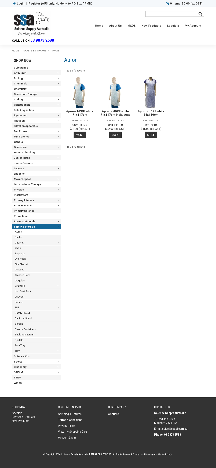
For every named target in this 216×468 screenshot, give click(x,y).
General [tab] (19, 141)
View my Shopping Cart (72, 431)
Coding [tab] (18, 99)
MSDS (132, 25)
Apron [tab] (18, 231)
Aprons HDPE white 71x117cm (79, 113)
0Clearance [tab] (21, 67)
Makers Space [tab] (22, 178)
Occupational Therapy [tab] (27, 184)
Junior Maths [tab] (22, 157)
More (80, 134)
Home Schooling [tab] (24, 152)
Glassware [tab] (20, 147)
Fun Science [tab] (21, 136)
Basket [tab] (19, 237)
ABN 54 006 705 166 (100, 454)
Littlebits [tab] (19, 173)
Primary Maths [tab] (23, 205)
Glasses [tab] (19, 269)
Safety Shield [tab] (22, 312)
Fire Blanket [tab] (21, 264)
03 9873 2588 (42, 40)
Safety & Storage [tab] (24, 226)
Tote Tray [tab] (20, 345)
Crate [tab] (18, 247)
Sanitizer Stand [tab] (23, 318)
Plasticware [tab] (21, 194)
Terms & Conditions (70, 419)
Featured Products (23, 417)
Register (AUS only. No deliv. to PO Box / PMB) (60, 3)
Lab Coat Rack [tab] (23, 291)
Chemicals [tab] (20, 83)
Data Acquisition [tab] (24, 110)
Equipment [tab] (20, 115)
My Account (193, 25)
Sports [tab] (18, 361)
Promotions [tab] (21, 216)
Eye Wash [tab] (20, 258)
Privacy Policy (66, 425)
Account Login (67, 437)
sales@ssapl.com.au (175, 428)
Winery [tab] (18, 382)
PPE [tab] (17, 307)
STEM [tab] (17, 377)
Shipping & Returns (70, 414)
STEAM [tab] (18, 372)
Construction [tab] (22, 104)
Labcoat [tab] (19, 296)
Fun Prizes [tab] (20, 131)
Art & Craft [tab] (20, 72)
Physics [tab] (19, 189)
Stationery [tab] (20, 366)
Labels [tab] (19, 302)
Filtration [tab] (19, 120)
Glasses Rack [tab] (22, 275)
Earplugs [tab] (20, 253)
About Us (115, 25)
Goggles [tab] (20, 280)
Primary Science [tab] (24, 210)
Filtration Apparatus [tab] (26, 125)
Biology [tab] (18, 78)
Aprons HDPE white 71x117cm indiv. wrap (115, 113)
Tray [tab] (17, 350)
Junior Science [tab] (23, 163)
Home (99, 25)
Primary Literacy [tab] (24, 200)
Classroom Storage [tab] (25, 94)
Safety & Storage (34, 50)
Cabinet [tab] (19, 242)
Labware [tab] (19, 168)
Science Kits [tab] (22, 356)
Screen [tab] (19, 323)
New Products (151, 25)
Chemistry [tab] (20, 88)
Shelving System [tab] (24, 334)
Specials (173, 25)
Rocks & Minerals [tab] (24, 221)
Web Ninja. (167, 454)
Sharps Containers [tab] (25, 329)
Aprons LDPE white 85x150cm (151, 113)
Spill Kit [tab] (19, 340)
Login (21, 3)
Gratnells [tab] (20, 285)
